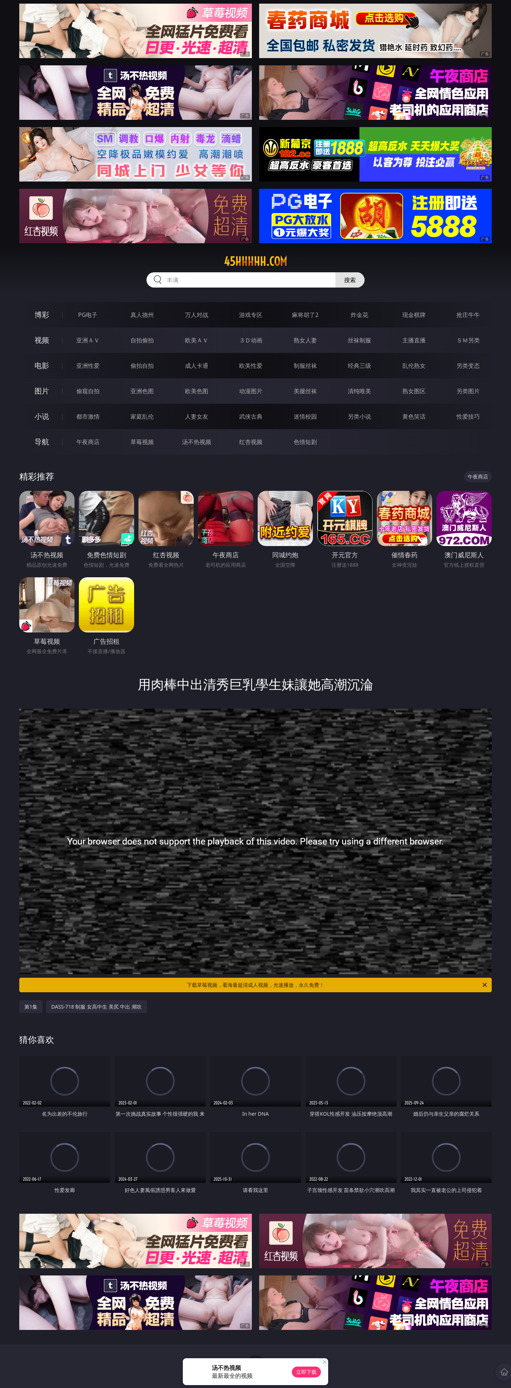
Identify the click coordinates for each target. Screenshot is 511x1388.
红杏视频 (250, 442)
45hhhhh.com (255, 261)
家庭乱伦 (142, 416)
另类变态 (468, 366)
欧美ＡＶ (196, 340)
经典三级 (359, 366)
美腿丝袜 (305, 391)
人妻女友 (196, 416)
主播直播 (414, 340)
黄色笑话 (414, 416)
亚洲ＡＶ (88, 340)
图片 (42, 391)
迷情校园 (305, 416)
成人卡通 (196, 366)
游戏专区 (250, 315)
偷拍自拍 (142, 366)
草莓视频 (142, 442)
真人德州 (142, 315)
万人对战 (196, 315)
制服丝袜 (305, 366)
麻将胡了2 (305, 315)
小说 (42, 416)
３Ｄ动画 (250, 340)
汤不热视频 (196, 442)
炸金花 (359, 315)
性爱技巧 (468, 416)
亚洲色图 (142, 391)
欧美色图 (196, 391)
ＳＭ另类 (468, 340)
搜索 (350, 280)
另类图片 (468, 391)
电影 (42, 365)
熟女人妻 (305, 340)
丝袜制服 (359, 340)
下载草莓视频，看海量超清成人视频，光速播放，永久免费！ (337, 985)
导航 (42, 442)
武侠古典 (250, 416)
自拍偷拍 (142, 340)
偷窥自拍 (88, 391)
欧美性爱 (250, 366)
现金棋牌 (414, 315)
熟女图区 (414, 391)
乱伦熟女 (414, 366)
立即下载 (306, 1371)
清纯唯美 (359, 391)
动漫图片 (250, 391)
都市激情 (88, 416)
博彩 (42, 314)
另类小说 (359, 416)
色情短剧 (305, 442)
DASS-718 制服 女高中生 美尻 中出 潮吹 (96, 1006)
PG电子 (87, 315)
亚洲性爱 (88, 366)
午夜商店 (88, 442)
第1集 (30, 1006)
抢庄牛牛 (468, 315)
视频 (42, 340)
